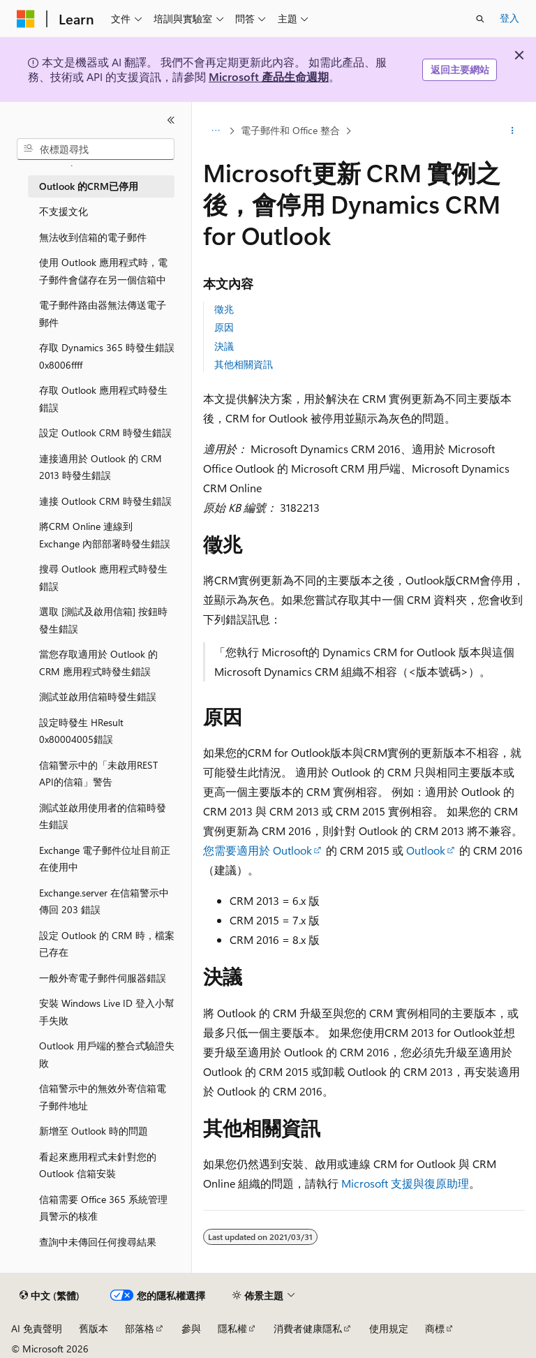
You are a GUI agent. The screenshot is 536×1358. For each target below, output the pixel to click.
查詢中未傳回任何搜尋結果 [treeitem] (97, 1241)
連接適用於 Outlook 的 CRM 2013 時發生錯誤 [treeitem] (100, 467)
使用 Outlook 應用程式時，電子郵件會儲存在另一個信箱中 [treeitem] (103, 271)
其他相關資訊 (243, 364)
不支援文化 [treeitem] (63, 211)
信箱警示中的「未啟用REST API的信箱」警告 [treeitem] (98, 773)
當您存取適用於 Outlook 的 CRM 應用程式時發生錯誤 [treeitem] (98, 662)
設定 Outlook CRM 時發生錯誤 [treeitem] (105, 432)
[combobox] (95, 149)
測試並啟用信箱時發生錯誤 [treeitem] (97, 696)
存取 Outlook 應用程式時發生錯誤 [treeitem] (103, 398)
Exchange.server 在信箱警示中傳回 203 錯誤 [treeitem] (104, 901)
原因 (224, 327)
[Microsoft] (26, 19)
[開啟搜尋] (480, 18)
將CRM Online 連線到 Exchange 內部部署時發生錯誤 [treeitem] (104, 534)
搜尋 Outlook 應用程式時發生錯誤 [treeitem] (103, 577)
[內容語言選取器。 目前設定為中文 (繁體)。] (49, 1296)
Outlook (425, 850)
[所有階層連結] (215, 130)
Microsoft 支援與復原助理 (405, 1183)
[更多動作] (512, 130)
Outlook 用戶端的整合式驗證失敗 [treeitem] (106, 1054)
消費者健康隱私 (308, 1328)
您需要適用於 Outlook (257, 850)
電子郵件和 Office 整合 (290, 130)
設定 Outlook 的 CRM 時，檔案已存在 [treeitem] (106, 944)
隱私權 (232, 1328)
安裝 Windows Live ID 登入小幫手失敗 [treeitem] (106, 1011)
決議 (224, 346)
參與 (191, 1328)
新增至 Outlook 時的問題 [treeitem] (93, 1130)
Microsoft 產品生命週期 (269, 76)
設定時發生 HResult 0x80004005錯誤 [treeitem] (81, 731)
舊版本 (93, 1328)
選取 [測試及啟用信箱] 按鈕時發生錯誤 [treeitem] (103, 620)
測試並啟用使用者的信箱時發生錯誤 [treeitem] (102, 816)
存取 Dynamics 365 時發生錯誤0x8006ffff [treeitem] (106, 356)
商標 (435, 1328)
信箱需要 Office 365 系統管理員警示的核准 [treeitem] (103, 1208)
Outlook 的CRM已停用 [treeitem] (88, 186)
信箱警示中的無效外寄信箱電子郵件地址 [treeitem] (102, 1097)
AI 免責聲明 (36, 1328)
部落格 (139, 1328)
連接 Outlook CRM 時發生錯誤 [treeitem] (105, 501)
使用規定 (388, 1328)
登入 (509, 17)
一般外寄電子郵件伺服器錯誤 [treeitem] (102, 977)
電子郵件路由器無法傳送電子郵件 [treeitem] (102, 313)
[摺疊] (171, 120)
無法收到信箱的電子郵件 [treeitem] (93, 237)
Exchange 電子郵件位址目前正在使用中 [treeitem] (104, 858)
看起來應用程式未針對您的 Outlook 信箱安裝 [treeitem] (97, 1165)
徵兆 (224, 309)
